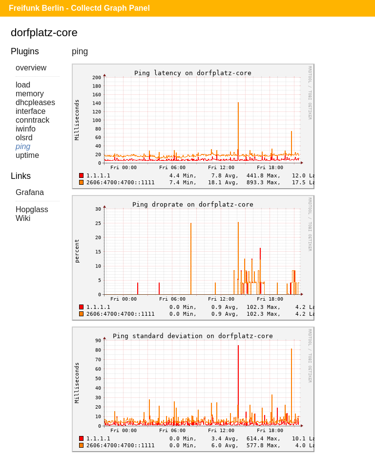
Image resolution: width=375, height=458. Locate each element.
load (23, 85)
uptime (27, 155)
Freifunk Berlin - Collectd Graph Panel (79, 8)
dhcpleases (35, 102)
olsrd (24, 137)
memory (30, 93)
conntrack (32, 120)
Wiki (23, 218)
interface (30, 111)
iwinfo (26, 129)
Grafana (30, 192)
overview (31, 68)
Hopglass (32, 209)
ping (23, 146)
